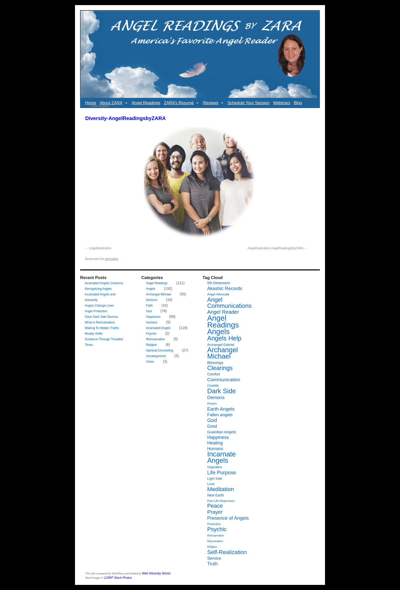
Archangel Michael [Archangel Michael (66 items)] (222, 353)
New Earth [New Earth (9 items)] (215, 495)
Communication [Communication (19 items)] (223, 379)
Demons (151, 300)
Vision (150, 361)
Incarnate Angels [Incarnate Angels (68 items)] (221, 457)
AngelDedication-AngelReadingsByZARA (275, 248)
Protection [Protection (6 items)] (214, 524)
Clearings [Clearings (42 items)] (220, 368)
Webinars (281, 103)
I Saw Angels (97, 106)
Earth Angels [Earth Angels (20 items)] (220, 409)
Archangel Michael (158, 294)
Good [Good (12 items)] (212, 426)
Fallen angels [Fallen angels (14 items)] (220, 414)
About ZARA (114, 103)
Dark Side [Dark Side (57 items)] (221, 391)
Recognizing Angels (98, 289)
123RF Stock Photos (118, 578)
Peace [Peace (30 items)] (215, 506)
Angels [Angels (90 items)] (218, 331)
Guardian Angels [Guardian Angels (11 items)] (221, 432)
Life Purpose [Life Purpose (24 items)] (221, 472)
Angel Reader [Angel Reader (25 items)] (223, 312)
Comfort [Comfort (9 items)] (213, 374)
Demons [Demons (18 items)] (215, 397)
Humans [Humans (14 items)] (215, 448)
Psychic (151, 333)
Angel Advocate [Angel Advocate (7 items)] (218, 294)
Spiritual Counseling (159, 350)
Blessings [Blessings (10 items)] (215, 363)
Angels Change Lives (99, 305)
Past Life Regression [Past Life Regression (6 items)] (221, 500)
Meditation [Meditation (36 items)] (220, 489)
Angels (150, 289)
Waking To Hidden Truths (102, 328)
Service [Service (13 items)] (214, 558)
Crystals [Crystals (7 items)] (213, 385)
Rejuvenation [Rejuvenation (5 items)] (215, 541)
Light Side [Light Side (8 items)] (214, 478)
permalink (111, 259)
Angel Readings (146, 103)
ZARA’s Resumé (181, 103)
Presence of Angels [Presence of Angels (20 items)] (228, 518)
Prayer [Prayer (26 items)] (215, 512)
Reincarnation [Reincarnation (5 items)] (215, 535)
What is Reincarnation (100, 322)
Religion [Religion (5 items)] (212, 546)
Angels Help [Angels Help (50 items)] (224, 338)
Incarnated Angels (158, 328)
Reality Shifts (94, 333)
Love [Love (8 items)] (211, 484)
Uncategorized (156, 356)
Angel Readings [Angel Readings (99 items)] (223, 321)
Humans (151, 322)
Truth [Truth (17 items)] (212, 563)
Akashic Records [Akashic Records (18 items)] (224, 288)
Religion (151, 345)
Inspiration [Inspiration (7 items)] (214, 467)
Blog (298, 103)
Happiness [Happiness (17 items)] (218, 437)
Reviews (213, 103)
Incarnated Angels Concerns (104, 283)
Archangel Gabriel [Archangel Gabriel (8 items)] (220, 345)
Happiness (153, 317)
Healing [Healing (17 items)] (215, 442)
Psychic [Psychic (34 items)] (217, 529)
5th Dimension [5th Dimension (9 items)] (218, 283)
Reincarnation (155, 339)
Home (90, 103)
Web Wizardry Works (156, 573)
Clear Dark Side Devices (101, 317)
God (149, 311)
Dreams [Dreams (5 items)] (212, 403)
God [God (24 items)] (212, 420)
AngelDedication (100, 248)
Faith (149, 305)
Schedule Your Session (249, 103)
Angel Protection (96, 311)
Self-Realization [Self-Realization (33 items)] (227, 552)
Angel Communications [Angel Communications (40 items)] (229, 302)
